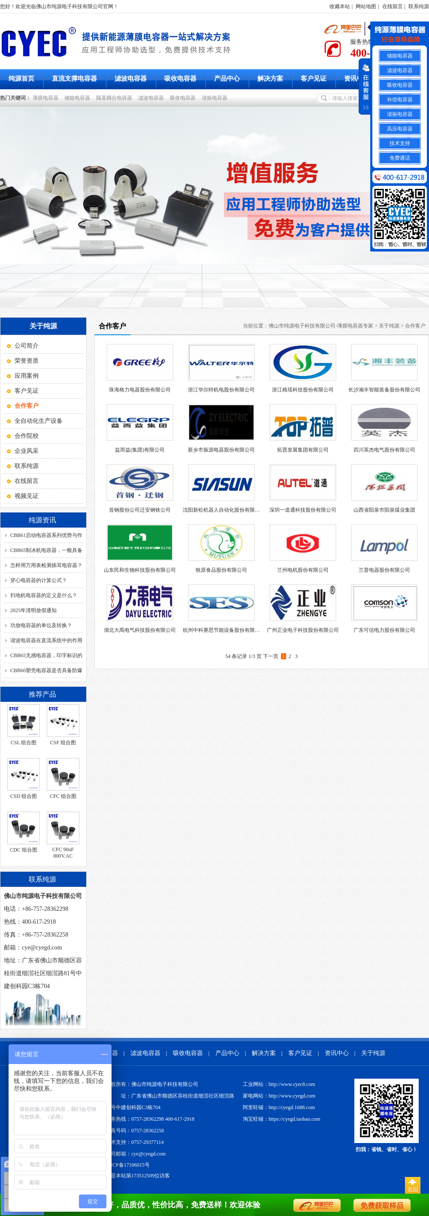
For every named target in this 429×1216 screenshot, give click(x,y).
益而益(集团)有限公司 (140, 450)
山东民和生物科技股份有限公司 (140, 570)
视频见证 (27, 496)
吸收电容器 (180, 78)
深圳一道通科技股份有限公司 (302, 510)
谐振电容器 (216, 98)
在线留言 (392, 6)
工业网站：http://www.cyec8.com (279, 1084)
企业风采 (27, 451)
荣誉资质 (27, 361)
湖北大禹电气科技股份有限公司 (140, 630)
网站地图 (366, 6)
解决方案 (270, 78)
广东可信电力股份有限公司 (384, 630)
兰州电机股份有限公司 (303, 570)
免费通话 (400, 158)
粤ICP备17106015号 (128, 1165)
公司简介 (27, 346)
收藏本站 (339, 6)
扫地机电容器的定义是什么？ (43, 595)
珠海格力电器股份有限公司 (140, 390)
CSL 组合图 (24, 743)
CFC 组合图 (63, 796)
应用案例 (27, 376)
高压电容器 (400, 129)
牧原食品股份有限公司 (221, 570)
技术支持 (400, 143)
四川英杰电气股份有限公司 (384, 450)
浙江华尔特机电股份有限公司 (221, 390)
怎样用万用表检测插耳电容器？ (46, 565)
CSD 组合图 (23, 796)
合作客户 (415, 326)
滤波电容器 (131, 78)
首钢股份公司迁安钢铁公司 (140, 510)
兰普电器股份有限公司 (384, 570)
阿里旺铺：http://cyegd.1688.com (279, 1107)
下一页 (270, 656)
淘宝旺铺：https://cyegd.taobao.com (281, 1119)
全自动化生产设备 (39, 421)
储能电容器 (78, 98)
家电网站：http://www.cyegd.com (279, 1096)
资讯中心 (357, 78)
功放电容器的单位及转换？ (41, 625)
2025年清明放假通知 (33, 610)
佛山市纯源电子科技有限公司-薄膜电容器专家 (321, 326)
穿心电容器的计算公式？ (38, 580)
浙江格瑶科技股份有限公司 (303, 390)
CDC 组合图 (23, 850)
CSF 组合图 (63, 743)
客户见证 (313, 78)
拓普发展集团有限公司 (303, 450)
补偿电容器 (400, 100)
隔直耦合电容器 (115, 98)
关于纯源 (389, 326)
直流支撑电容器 (74, 78)
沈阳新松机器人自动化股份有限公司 (224, 510)
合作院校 (27, 436)
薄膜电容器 (47, 98)
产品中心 (227, 78)
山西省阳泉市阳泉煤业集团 (384, 510)
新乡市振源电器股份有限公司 (221, 450)
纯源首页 (21, 78)
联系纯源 (418, 6)
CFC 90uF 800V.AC (63, 852)
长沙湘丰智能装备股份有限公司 (384, 390)
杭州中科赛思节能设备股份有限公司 (224, 630)
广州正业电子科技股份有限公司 (303, 630)
